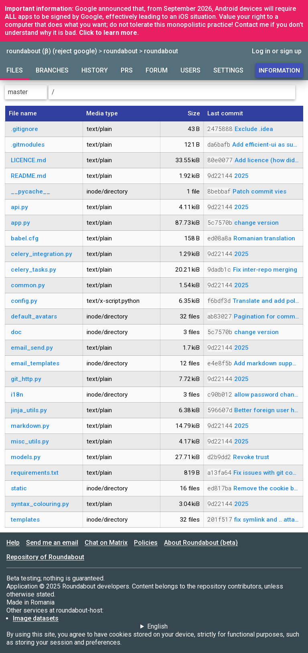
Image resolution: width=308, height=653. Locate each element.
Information (279, 70)
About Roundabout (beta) (201, 542)
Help (13, 542)
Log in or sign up (277, 51)
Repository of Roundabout (45, 557)
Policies (146, 542)
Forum (157, 70)
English (157, 626)
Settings (228, 70)
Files (14, 70)
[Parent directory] (300, 92)
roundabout (120, 51)
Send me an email (52, 542)
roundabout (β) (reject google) (51, 51)
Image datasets (36, 618)
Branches (52, 70)
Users (190, 70)
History (94, 70)
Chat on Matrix (106, 542)
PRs (127, 70)
